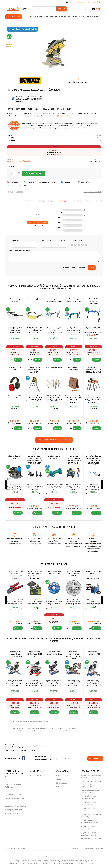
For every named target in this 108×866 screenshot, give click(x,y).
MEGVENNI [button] (18, 512)
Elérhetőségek (65, 2)
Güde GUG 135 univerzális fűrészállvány (93, 301)
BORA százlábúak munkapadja (74, 368)
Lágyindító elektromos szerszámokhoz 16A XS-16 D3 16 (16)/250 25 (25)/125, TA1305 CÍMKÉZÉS (93, 459)
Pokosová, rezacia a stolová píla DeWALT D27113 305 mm (59, 730)
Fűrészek (40, 17)
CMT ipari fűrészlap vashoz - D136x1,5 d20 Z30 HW (74, 573)
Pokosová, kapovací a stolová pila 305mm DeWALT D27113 (59, 728)
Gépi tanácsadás (62, 775)
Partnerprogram (62, 787)
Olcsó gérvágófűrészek (29, 725)
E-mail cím (53, 240)
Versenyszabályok (12, 791)
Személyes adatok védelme (15, 806)
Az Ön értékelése (77, 240)
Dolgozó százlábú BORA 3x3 (54, 368)
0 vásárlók (41, 226)
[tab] (62, 201)
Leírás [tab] (13, 201)
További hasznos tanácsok (91, 839)
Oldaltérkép (75, 848)
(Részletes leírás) (64, 116)
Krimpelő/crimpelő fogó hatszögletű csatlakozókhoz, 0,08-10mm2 (14, 574)
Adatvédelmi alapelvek (13, 795)
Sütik (7, 802)
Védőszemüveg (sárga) (34, 299)
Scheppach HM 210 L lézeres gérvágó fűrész (54, 653)
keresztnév (16, 240)
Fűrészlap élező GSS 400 (15, 457)
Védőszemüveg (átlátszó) (15, 300)
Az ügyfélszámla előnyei (14, 798)
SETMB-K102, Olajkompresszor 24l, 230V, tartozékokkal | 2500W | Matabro (74, 459)
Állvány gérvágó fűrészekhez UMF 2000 (54, 300)
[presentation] (27, 268)
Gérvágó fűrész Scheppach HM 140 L (93, 653)
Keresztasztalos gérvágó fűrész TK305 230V (34, 654)
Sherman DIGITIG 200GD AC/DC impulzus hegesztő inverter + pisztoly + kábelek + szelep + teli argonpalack (93, 574)
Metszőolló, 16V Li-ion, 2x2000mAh (54, 457)
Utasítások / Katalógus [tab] (94, 201)
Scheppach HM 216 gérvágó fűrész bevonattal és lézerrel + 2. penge (74, 655)
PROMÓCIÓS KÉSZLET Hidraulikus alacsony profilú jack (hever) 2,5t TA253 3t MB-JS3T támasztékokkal (34, 459)
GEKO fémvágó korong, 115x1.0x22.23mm (54, 572)
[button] (18, 513)
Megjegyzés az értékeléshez (20, 250)
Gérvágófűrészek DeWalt (92, 192)
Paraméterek (29, 201)
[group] (15, 484)
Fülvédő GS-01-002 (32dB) (15, 368)
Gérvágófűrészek (52, 17)
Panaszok (9, 781)
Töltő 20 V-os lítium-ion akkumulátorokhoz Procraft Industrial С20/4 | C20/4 (34, 574)
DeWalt (98, 135)
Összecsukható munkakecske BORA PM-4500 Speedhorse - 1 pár (93, 369)
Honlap (31, 17)
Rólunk (58, 779)
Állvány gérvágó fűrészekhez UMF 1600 (73, 300)
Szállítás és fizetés (37, 775)
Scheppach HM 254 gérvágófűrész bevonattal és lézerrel (15, 654)
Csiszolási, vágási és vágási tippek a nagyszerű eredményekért (91, 784)
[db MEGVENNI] (8, 513)
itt (69, 856)
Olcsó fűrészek (17, 725)
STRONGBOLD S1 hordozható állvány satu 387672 (34, 369)
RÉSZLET (15, 712)
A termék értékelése (37, 222)
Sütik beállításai (11, 813)
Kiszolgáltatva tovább (13, 810)
